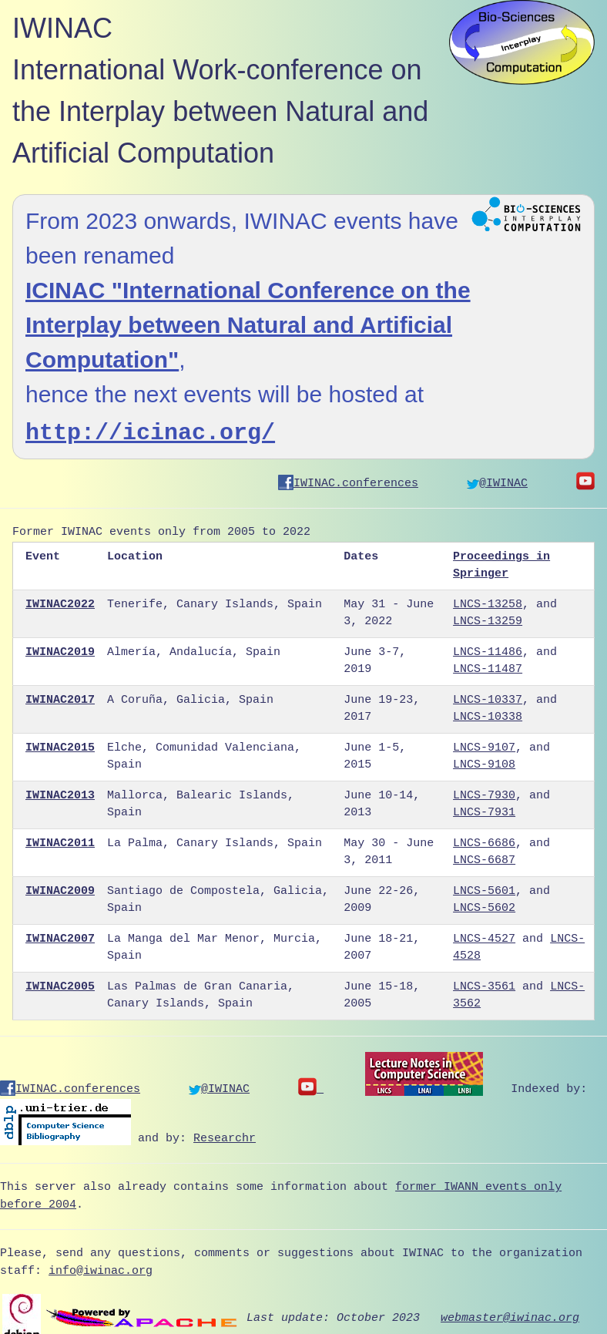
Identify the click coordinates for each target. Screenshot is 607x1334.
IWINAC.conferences (348, 478)
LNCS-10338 (487, 712)
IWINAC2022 (60, 599)
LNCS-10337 (487, 695)
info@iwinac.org (101, 1261)
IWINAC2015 (60, 743)
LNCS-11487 (487, 664)
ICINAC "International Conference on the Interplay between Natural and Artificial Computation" (248, 324)
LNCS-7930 (484, 790)
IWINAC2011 (60, 838)
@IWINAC (497, 478)
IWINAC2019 (60, 647)
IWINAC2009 (60, 886)
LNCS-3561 (484, 982)
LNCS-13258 (487, 599)
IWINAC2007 (60, 934)
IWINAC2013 (60, 790)
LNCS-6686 (484, 838)
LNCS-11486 (487, 647)
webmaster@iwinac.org (510, 1308)
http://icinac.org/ (150, 429)
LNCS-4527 (484, 934)
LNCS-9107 (484, 743)
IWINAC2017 (60, 695)
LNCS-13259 (487, 616)
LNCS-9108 (484, 760)
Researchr (224, 1129)
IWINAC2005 (60, 982)
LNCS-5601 (484, 886)
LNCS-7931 (484, 807)
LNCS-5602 (484, 903)
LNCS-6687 (484, 855)
